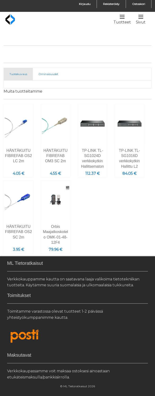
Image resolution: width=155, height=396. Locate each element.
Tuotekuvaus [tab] (18, 74)
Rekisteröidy (111, 4)
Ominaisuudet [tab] (48, 74)
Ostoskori (138, 4)
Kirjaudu (84, 4)
